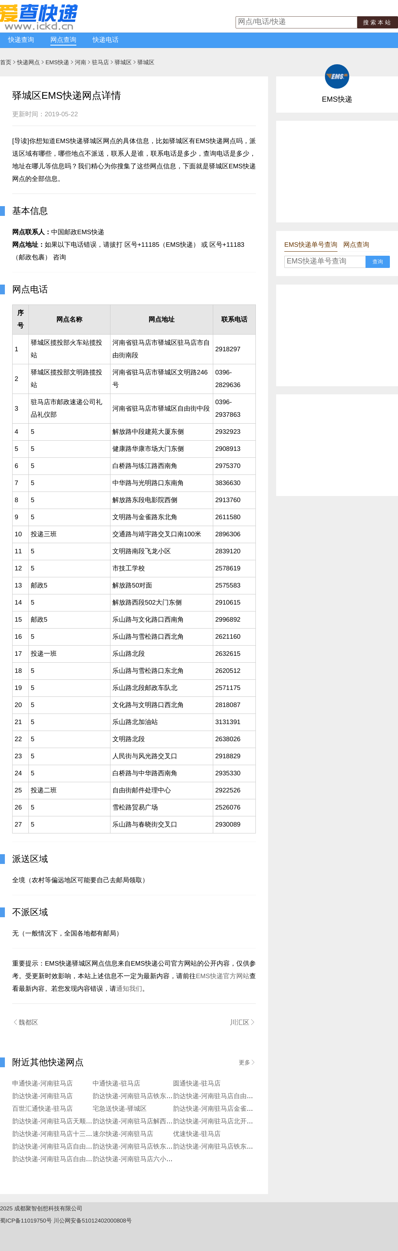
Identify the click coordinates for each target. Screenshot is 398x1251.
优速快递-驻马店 (197, 1134)
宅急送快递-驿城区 (120, 1108)
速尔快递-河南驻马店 (123, 1134)
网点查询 (63, 40)
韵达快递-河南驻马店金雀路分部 (219, 1108)
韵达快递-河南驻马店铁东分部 (136, 1096)
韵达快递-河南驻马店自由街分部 (219, 1096)
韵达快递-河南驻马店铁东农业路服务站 (229, 1146)
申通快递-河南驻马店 (42, 1083)
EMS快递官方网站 (222, 976)
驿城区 (123, 62)
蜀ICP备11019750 (23, 1220)
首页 (5, 62)
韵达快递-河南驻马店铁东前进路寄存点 (149, 1146)
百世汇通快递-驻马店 (42, 1108)
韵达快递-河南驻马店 (42, 1096)
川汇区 (243, 1022)
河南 (80, 62)
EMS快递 (57, 62)
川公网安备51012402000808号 (93, 1220)
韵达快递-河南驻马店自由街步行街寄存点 (71, 1159)
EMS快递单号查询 (310, 244)
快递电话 (106, 40)
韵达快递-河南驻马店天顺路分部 (58, 1121)
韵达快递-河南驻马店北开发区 (216, 1121)
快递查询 (21, 40)
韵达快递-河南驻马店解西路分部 (139, 1121)
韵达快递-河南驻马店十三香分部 (58, 1134)
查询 (377, 262)
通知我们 (129, 989)
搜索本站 (377, 22)
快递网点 (28, 62)
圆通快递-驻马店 (197, 1083)
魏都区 (25, 1022)
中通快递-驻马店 (116, 1083)
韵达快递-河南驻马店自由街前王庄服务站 (71, 1146)
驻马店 (100, 62)
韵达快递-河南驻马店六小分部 (136, 1159)
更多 (247, 1062)
